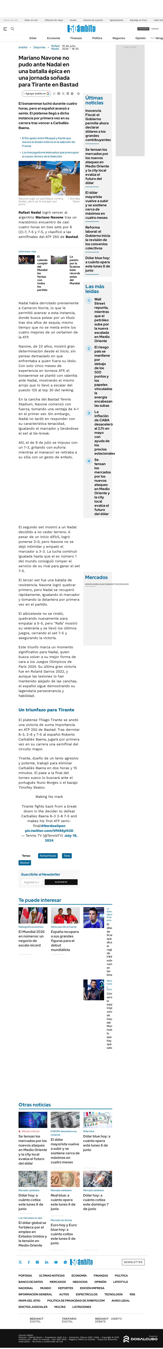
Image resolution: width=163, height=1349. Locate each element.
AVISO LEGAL (121, 1300)
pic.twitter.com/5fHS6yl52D (49, 831)
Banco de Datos (31, 1282)
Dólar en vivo (31, 20)
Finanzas (76, 38)
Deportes (39, 47)
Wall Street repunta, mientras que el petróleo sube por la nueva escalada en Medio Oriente (102, 320)
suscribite (143, 29)
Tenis (67, 856)
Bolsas (100, 584)
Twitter (20, 1262)
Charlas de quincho (93, 20)
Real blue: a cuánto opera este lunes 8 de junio (63, 1202)
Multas (59, 1307)
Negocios (119, 38)
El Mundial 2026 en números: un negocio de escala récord (32, 938)
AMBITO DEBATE (108, 1320)
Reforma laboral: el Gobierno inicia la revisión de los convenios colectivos (97, 237)
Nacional (26, 1288)
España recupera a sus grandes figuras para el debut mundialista (65, 940)
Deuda (73, 20)
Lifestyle (120, 1282)
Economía (53, 38)
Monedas (90, 584)
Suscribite (61, 882)
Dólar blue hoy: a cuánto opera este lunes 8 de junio (97, 264)
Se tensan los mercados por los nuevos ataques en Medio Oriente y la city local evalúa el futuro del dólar (97, 166)
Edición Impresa (92, 1288)
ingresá (155, 29)
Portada (25, 1275)
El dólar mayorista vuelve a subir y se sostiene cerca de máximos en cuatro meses (96, 205)
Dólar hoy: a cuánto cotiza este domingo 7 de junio (96, 1202)
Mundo (45, 1288)
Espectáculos (87, 1294)
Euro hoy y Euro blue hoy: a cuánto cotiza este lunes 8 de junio (64, 1234)
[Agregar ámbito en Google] (36, 93)
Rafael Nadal (55, 47)
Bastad (24, 862)
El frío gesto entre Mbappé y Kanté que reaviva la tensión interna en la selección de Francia (48, 142)
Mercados (58, 1282)
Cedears (124, 584)
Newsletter (155, 38)
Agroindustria (116, 20)
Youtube (56, 1262)
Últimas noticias (52, 1275)
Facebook (29, 1262)
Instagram (37, 1262)
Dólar (33, 38)
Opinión (140, 38)
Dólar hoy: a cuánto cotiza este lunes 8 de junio (31, 1202)
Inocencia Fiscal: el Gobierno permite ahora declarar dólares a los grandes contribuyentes (98, 125)
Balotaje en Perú (138, 20)
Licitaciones (81, 1307)
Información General (35, 1294)
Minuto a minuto (30, 1131)
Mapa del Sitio (29, 1300)
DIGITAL (37, 1320)
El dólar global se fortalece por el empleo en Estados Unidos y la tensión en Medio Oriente (33, 1234)
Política (97, 38)
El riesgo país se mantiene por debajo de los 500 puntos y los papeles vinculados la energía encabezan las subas (103, 376)
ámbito (23, 47)
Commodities (111, 584)
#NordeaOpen (53, 826)
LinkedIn (46, 1262)
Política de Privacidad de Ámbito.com (76, 1300)
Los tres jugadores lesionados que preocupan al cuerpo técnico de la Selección (50, 154)
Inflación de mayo (54, 20)
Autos (64, 1294)
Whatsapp (65, 1262)
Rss (132, 1294)
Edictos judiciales (33, 1307)
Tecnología (113, 1294)
